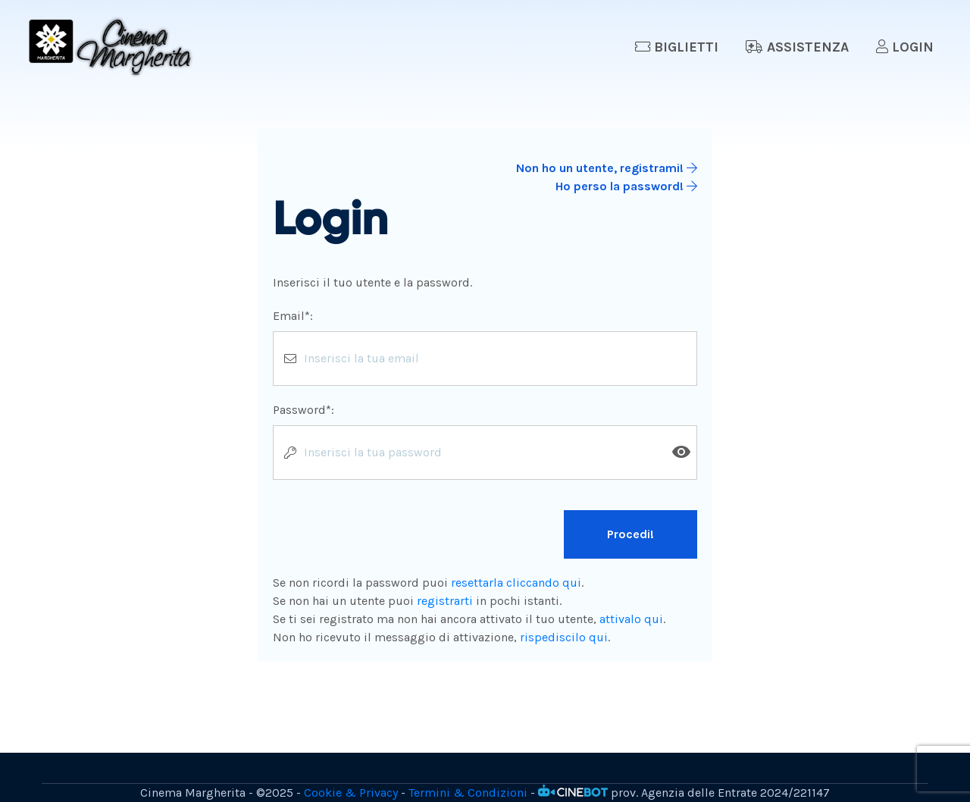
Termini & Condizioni (467, 792)
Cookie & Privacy (351, 792)
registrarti (445, 601)
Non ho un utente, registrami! (606, 168)
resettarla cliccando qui (516, 582)
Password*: (303, 410)
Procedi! (630, 534)
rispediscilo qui (564, 637)
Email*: (293, 316)
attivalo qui (631, 619)
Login (905, 47)
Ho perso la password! (626, 186)
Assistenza (797, 47)
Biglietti (676, 47)
